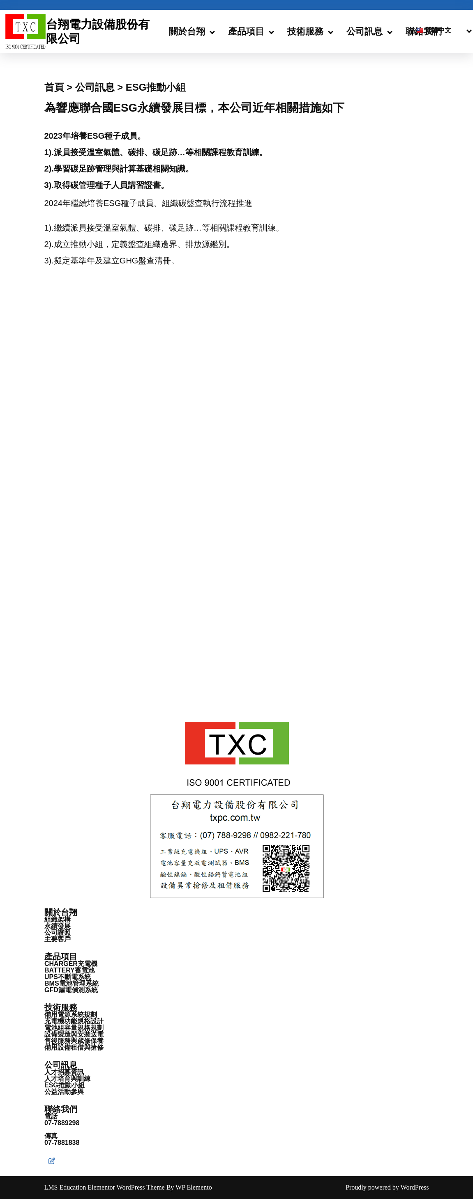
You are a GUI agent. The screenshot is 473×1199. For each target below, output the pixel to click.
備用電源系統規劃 (70, 1014)
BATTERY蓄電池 (69, 970)
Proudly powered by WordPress (387, 1187)
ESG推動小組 (64, 1085)
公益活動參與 (64, 1091)
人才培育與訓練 (67, 1078)
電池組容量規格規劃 (74, 1027)
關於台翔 (187, 31)
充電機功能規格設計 (74, 1021)
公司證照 (57, 932)
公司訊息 (364, 31)
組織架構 (57, 919)
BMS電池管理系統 (71, 983)
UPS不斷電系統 (67, 976)
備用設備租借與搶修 (74, 1047)
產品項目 (246, 31)
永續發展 (57, 925)
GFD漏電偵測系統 (71, 989)
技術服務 (305, 31)
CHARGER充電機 (70, 963)
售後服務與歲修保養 (74, 1040)
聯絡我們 (60, 1109)
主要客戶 (57, 939)
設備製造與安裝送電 (74, 1034)
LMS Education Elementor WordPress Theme (105, 1187)
